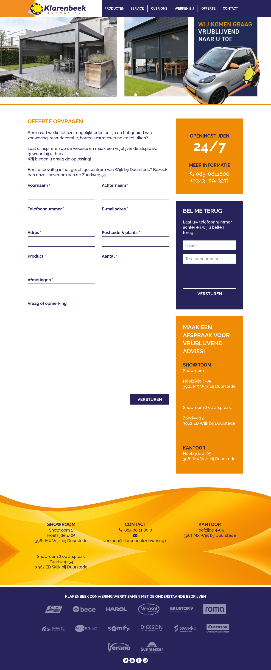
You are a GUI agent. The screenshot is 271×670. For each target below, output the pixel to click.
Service (137, 8)
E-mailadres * (115, 209)
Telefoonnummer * (46, 209)
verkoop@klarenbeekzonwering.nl (136, 540)
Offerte (208, 8)
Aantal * (109, 256)
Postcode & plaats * (121, 232)
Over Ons (159, 8)
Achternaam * (115, 185)
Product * (37, 256)
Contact (230, 8)
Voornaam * (39, 185)
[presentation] (63, 382)
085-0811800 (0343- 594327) (210, 177)
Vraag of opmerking (47, 303)
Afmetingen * (40, 279)
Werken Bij (184, 8)
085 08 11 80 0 (138, 530)
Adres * (35, 232)
